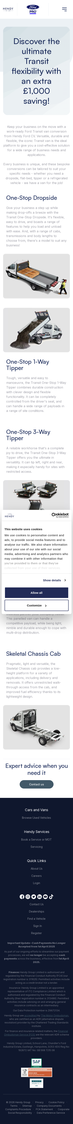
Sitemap (27, 1105)
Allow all (36, 592)
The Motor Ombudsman (54, 1015)
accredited (30, 1015)
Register (36, 933)
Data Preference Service (51, 1112)
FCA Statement (44, 1109)
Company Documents (49, 1105)
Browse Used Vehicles (36, 817)
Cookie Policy (56, 1102)
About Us (36, 868)
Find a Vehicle (36, 918)
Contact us (36, 784)
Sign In (37, 926)
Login (36, 883)
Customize (36, 605)
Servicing (37, 846)
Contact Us (37, 904)
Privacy (39, 1102)
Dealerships (36, 911)
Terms (14, 1105)
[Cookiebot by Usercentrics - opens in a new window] (52, 515)
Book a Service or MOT (36, 839)
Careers (36, 875)
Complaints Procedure (18, 1109)
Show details (52, 580)
